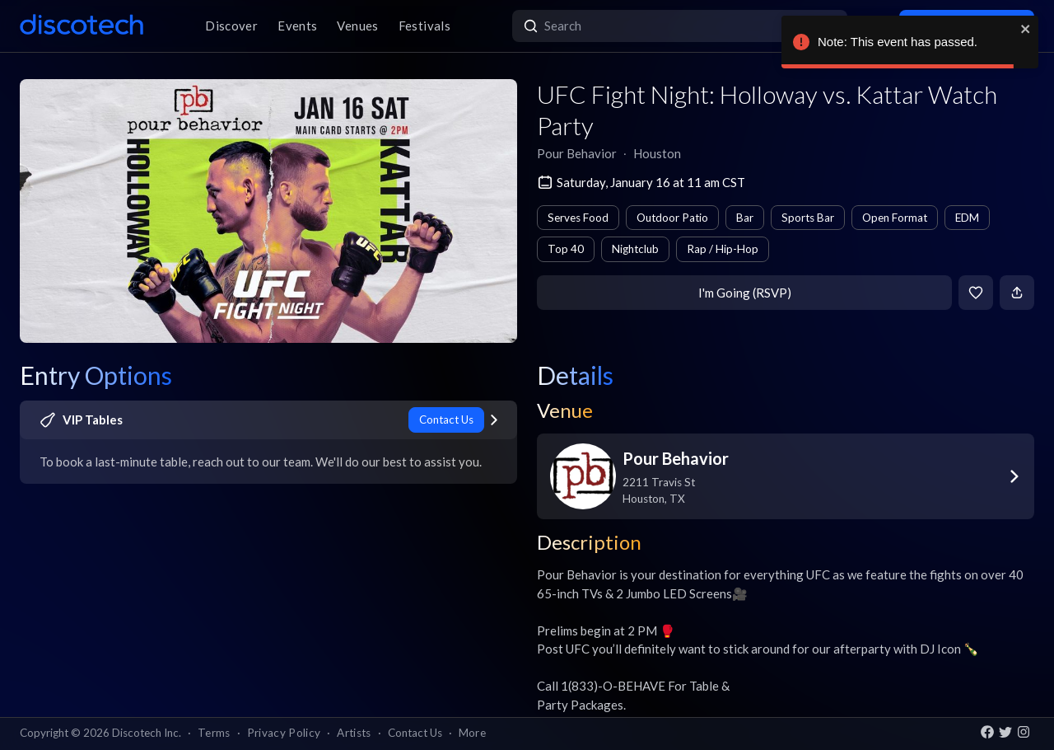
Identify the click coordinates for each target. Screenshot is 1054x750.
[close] (1026, 28)
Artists (354, 732)
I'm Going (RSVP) (744, 292)
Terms (214, 732)
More (472, 732)
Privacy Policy (284, 732)
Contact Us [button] (415, 732)
